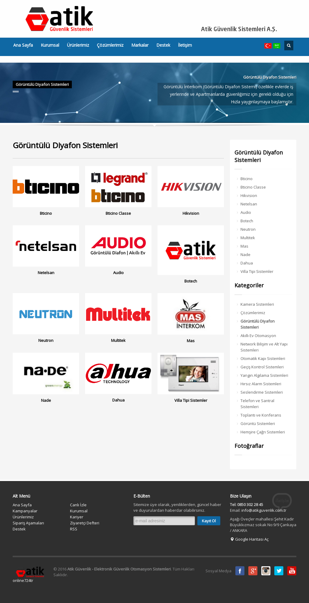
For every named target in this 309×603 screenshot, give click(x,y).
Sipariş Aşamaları (28, 523)
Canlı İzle (78, 505)
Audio (246, 212)
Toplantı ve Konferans (261, 415)
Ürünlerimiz (76, 45)
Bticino (247, 178)
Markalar (139, 45)
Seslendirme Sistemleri (262, 392)
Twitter (278, 570)
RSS (73, 529)
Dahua (247, 263)
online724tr (23, 580)
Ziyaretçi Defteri (84, 523)
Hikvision (249, 195)
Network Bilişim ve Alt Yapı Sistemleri (264, 347)
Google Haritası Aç (249, 539)
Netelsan (249, 204)
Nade (245, 254)
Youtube (291, 570)
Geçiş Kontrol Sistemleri (262, 367)
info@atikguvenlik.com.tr (263, 510)
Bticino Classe (253, 187)
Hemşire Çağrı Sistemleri (263, 432)
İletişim (185, 45)
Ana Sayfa (23, 45)
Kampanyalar (25, 511)
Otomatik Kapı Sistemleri (263, 358)
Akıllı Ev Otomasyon (258, 335)
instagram (265, 570)
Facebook (239, 570)
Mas (244, 246)
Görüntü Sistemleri (258, 423)
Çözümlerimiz (108, 45)
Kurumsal (50, 45)
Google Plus (252, 570)
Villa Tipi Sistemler (257, 271)
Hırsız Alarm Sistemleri (261, 383)
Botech (247, 220)
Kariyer (76, 517)
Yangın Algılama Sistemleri (264, 375)
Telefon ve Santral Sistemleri (257, 403)
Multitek (248, 237)
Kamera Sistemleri (257, 304)
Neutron (248, 229)
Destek (161, 45)
